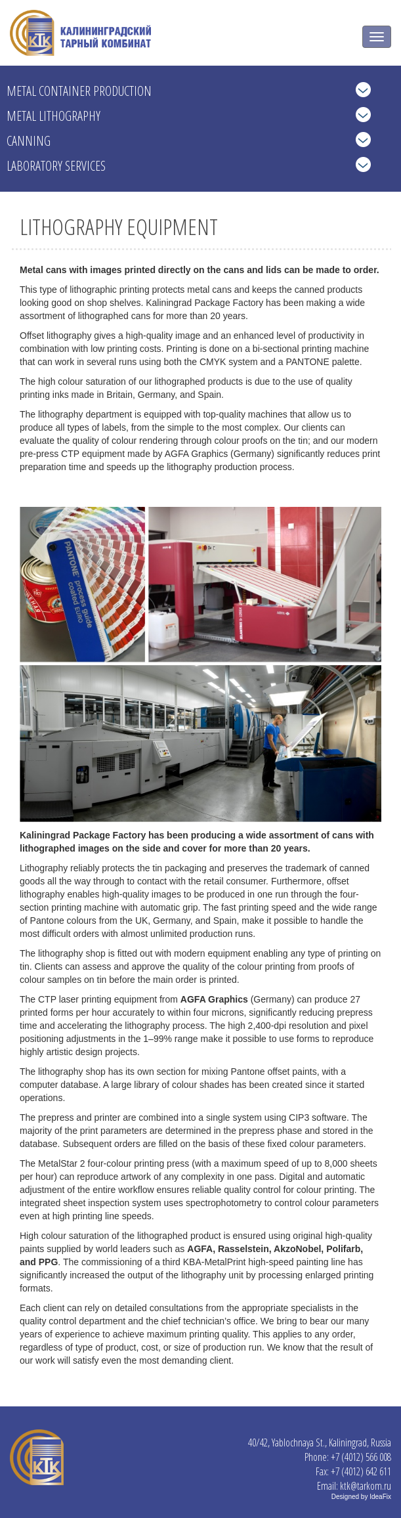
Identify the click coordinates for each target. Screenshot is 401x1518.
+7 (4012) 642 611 (361, 1471)
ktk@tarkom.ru (365, 1486)
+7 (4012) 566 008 (361, 1457)
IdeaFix (380, 1496)
